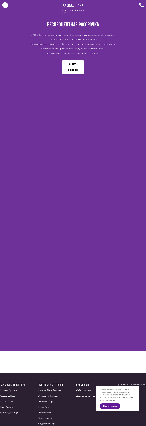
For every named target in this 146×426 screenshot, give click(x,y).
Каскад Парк (73, 5)
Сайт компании (83, 390)
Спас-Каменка (45, 418)
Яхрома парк (44, 412)
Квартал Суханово (9, 390)
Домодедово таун (9, 412)
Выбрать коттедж (73, 67)
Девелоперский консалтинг (90, 396)
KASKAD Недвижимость (133, 384)
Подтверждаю (110, 406)
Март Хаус (43, 407)
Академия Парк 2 (47, 401)
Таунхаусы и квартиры (12, 384)
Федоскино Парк (47, 423)
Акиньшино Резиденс (48, 396)
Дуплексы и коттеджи (50, 384)
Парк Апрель (6, 407)
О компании (82, 384)
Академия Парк (7, 396)
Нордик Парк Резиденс (50, 390)
